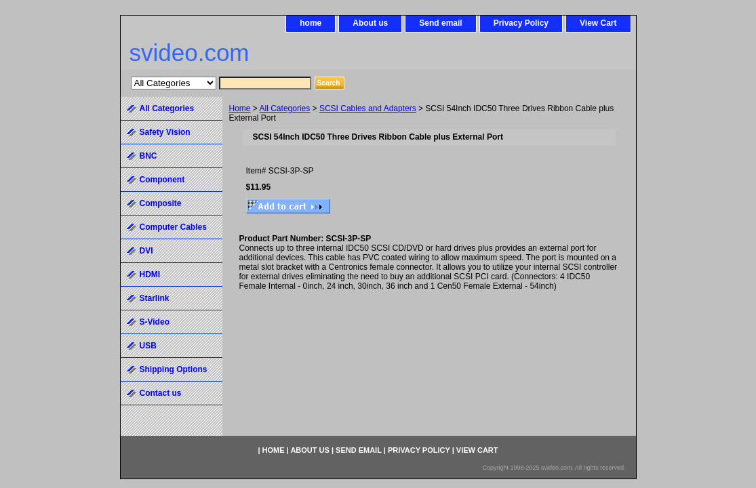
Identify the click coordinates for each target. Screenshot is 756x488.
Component (162, 179)
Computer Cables (173, 227)
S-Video (155, 322)
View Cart (598, 23)
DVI (146, 251)
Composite (161, 203)
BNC (148, 156)
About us (370, 23)
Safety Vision (165, 132)
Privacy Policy (521, 23)
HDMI (150, 274)
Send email (440, 23)
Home (240, 108)
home (310, 23)
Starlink (155, 298)
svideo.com (190, 52)
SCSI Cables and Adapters (367, 108)
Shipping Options (173, 369)
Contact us (161, 393)
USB (148, 345)
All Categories (285, 108)
